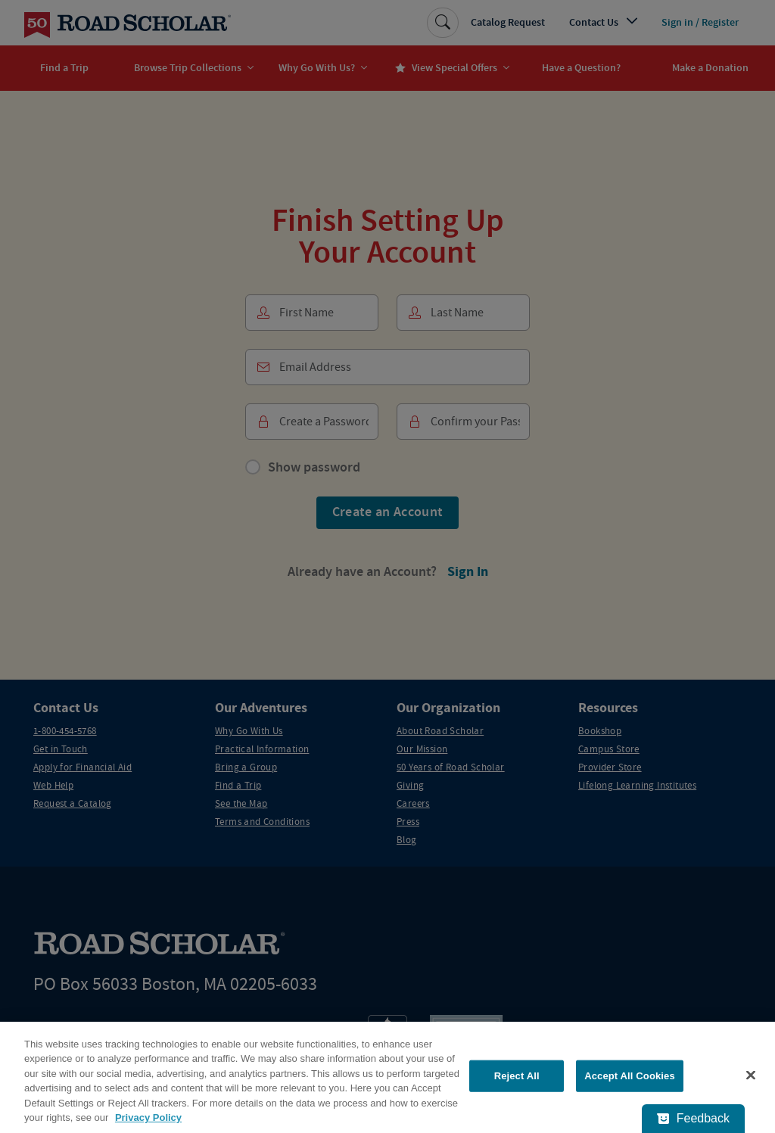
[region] (387, 1077)
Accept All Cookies (629, 1076)
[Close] (750, 1075)
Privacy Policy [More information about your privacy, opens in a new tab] (148, 1117)
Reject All (517, 1076)
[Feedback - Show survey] (693, 1118)
